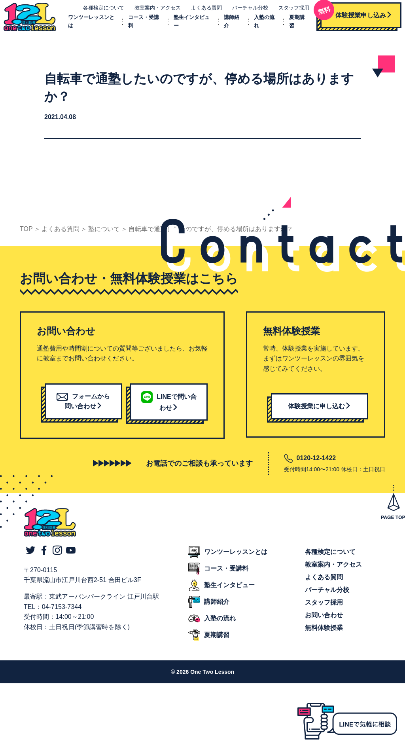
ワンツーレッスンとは (235, 558)
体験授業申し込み (351, 16)
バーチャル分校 (245, 11)
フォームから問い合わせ (83, 407)
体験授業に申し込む (319, 412)
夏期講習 (216, 641)
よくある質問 (201, 11)
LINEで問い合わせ (168, 408)
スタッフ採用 (288, 11)
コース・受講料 (226, 574)
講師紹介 (216, 608)
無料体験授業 (324, 634)
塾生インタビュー (229, 591)
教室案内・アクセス (152, 11)
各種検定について (98, 11)
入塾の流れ (220, 624)
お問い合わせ (324, 621)
